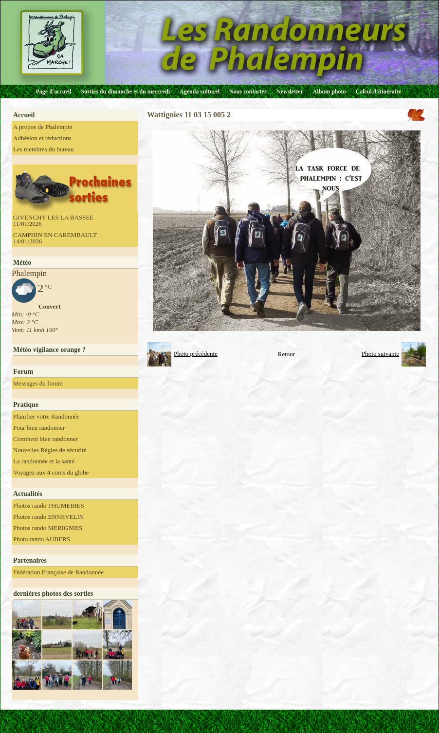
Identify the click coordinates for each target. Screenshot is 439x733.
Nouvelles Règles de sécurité (50, 450)
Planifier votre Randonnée (46, 416)
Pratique (25, 404)
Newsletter (289, 91)
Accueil (24, 115)
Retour (286, 354)
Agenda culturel (200, 91)
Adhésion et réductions (42, 138)
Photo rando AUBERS (41, 539)
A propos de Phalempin (43, 126)
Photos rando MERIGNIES (47, 527)
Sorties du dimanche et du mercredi (125, 91)
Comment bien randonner (45, 438)
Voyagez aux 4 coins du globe (51, 472)
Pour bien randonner (39, 427)
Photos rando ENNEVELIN (48, 516)
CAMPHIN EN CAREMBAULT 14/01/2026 (55, 238)
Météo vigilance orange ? (49, 349)
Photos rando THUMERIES (48, 505)
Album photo (329, 91)
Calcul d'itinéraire (378, 91)
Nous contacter (248, 91)
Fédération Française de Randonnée (58, 572)
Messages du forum (38, 383)
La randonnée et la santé (43, 461)
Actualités (27, 493)
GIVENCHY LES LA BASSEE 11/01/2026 (53, 220)
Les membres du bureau (43, 149)
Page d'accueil (54, 91)
